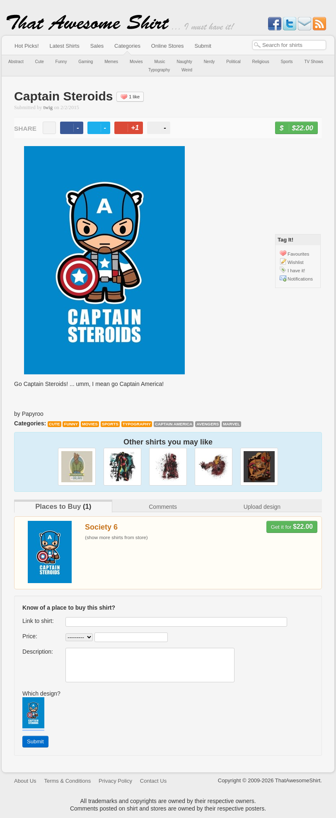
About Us (25, 781)
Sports (287, 61)
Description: (37, 651)
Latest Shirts (64, 46)
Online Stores (167, 46)
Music (159, 61)
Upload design (262, 506)
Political (233, 61)
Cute (39, 61)
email (49, 128)
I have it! (296, 270)
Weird (186, 70)
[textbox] (289, 45)
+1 (132, 129)
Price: (29, 636)
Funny (61, 61)
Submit (202, 46)
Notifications (300, 278)
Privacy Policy (115, 781)
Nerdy (209, 61)
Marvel (231, 424)
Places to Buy (58, 506)
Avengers (207, 424)
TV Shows (313, 61)
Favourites (298, 254)
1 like (130, 96)
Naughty (184, 61)
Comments (163, 506)
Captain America (173, 424)
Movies (136, 61)
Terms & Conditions (67, 781)
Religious (260, 61)
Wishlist (296, 262)
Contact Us (153, 781)
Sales (97, 46)
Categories (127, 46)
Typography (159, 70)
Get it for (292, 526)
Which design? (41, 693)
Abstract (16, 61)
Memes (111, 61)
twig (48, 107)
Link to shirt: (37, 621)
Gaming (85, 61)
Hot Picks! (27, 46)
